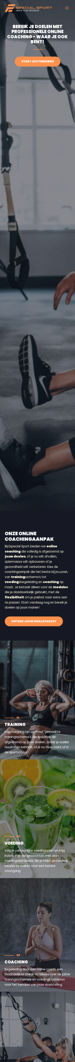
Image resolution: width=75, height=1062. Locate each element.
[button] (34, 621)
